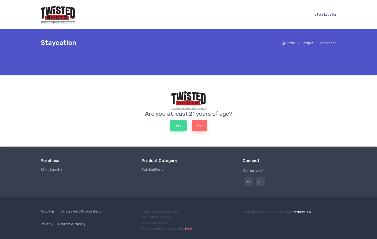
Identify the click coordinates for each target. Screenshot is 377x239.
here (188, 228)
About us (48, 211)
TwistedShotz (153, 170)
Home (288, 43)
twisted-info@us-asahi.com (82, 211)
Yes (178, 125)
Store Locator (325, 15)
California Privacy (72, 224)
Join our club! (253, 171)
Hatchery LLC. (301, 212)
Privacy (46, 224)
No (199, 125)
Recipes (308, 43)
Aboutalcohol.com (156, 217)
